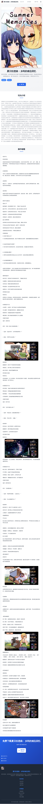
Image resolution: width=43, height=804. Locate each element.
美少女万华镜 (21, 793)
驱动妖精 (21, 791)
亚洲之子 (21, 795)
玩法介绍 (22, 1)
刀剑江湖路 (21, 797)
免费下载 (36, 1)
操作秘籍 (29, 1)
